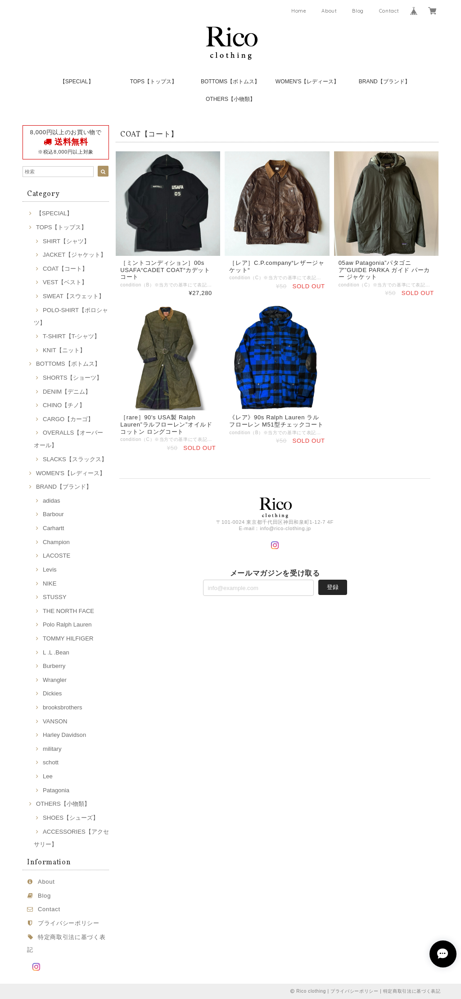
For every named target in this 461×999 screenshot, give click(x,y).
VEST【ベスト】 (65, 282)
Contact (389, 11)
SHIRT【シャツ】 (66, 241)
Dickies (52, 693)
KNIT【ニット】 (64, 350)
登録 (333, 587)
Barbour (53, 514)
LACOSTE (56, 555)
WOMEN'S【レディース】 (307, 81)
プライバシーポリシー (68, 923)
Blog (358, 11)
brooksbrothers (62, 707)
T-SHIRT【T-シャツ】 (71, 336)
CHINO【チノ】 (64, 405)
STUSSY (54, 597)
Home (299, 11)
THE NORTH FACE (68, 611)
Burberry (54, 666)
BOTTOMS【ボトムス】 (230, 81)
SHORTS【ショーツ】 (72, 377)
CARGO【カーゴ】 (68, 419)
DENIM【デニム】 (67, 391)
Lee (48, 776)
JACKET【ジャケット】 (74, 254)
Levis (50, 569)
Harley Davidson (64, 734)
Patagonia (56, 790)
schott (51, 762)
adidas (51, 500)
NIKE (50, 583)
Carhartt (53, 528)
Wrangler (55, 680)
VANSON (55, 721)
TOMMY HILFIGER (68, 638)
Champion (56, 542)
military (52, 748)
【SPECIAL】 (77, 81)
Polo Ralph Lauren (67, 624)
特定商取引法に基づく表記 (412, 991)
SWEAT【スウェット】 (73, 296)
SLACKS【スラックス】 (75, 459)
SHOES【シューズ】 (71, 817)
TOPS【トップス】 (153, 81)
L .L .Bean (56, 652)
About (329, 11)
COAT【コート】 (65, 268)
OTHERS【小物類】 (230, 99)
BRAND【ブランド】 (384, 81)
